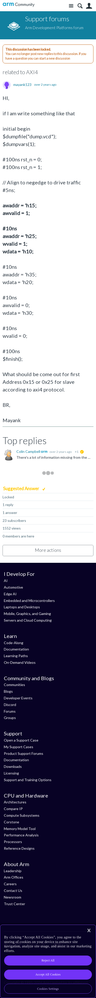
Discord (10, 704)
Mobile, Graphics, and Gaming (27, 613)
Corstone (11, 822)
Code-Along (13, 643)
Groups (10, 717)
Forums (10, 711)
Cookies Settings (48, 989)
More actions (48, 550)
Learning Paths (16, 656)
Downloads (13, 766)
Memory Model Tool (20, 828)
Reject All (48, 960)
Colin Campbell (28, 451)
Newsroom (12, 897)
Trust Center (14, 904)
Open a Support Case (21, 740)
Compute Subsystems (21, 815)
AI (6, 580)
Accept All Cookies (47, 974)
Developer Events (18, 698)
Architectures (15, 802)
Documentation (16, 649)
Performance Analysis (21, 835)
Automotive (13, 587)
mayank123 (22, 85)
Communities (14, 684)
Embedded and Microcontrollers (29, 600)
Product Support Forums (23, 753)
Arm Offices (13, 877)
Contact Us (13, 890)
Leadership (13, 871)
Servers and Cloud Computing (28, 620)
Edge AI (10, 594)
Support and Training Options (27, 780)
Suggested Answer (21, 488)
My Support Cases (18, 747)
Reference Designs (19, 848)
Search (80, 6)
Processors (13, 841)
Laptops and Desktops (22, 607)
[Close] (88, 930)
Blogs (8, 691)
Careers (10, 884)
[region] (48, 961)
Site (71, 6)
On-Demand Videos (20, 662)
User (88, 6)
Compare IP (13, 808)
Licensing (11, 773)
